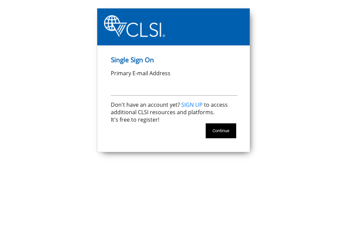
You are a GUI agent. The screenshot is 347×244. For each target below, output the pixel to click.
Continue (220, 130)
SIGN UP (192, 104)
